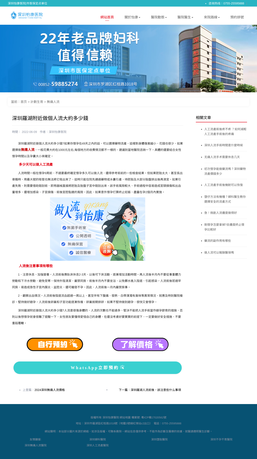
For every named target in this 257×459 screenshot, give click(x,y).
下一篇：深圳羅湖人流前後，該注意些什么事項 (150, 390)
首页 (24, 102)
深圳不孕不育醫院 (221, 439)
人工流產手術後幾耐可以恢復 (223, 185)
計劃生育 (36, 102)
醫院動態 (159, 18)
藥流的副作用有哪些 (217, 240)
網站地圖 (125, 417)
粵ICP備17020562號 (153, 417)
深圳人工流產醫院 (98, 445)
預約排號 (237, 17)
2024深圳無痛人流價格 (50, 390)
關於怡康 (132, 18)
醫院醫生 (185, 18)
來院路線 (212, 18)
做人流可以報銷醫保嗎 (219, 252)
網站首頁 (107, 18)
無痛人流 (53, 102)
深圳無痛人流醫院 (36, 445)
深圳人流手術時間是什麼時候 (223, 145)
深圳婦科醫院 (97, 439)
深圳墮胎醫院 (159, 439)
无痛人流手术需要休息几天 (222, 157)
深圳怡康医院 (57, 132)
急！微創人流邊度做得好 (220, 212)
